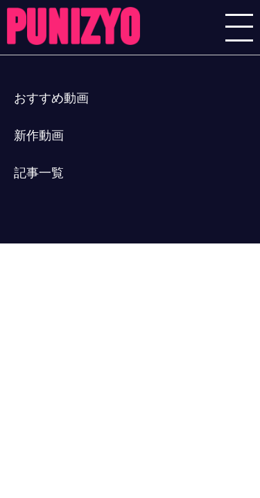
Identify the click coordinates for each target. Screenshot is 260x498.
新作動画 (39, 135)
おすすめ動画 (51, 98)
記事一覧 (39, 173)
